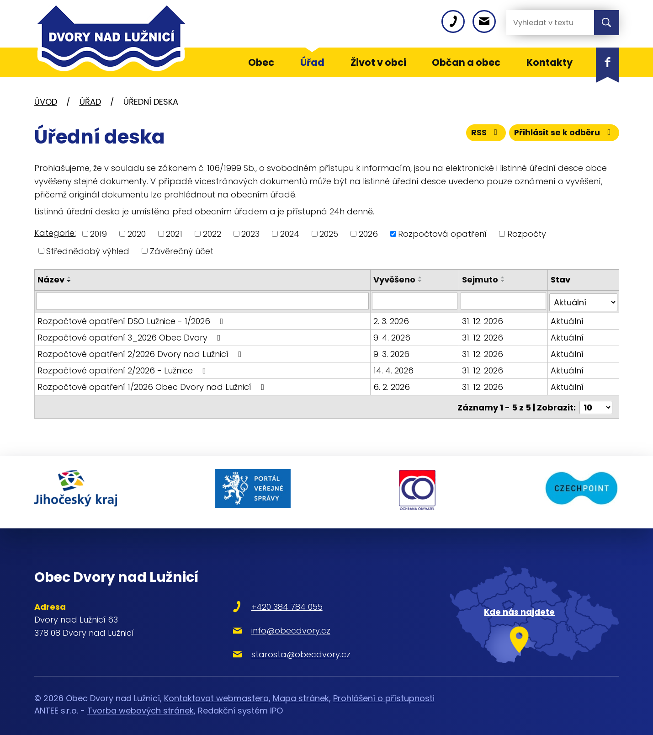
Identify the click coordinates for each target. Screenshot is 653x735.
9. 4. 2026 (392, 335)
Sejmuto (480, 279)
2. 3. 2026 (391, 319)
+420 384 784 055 (273, 599)
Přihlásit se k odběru (563, 133)
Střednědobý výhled (87, 250)
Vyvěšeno (395, 279)
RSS (483, 133)
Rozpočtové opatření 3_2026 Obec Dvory (130, 335)
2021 (174, 234)
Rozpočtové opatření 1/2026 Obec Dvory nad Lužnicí (152, 385)
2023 (250, 234)
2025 (328, 234)
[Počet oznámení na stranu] (595, 404)
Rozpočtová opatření (442, 234)
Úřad (90, 101)
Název (50, 279)
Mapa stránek (301, 691)
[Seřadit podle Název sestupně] (69, 281)
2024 (289, 234)
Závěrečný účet (181, 250)
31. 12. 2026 (483, 319)
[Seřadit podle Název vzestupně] (69, 277)
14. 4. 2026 (394, 368)
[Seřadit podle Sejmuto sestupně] (504, 281)
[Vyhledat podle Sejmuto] (504, 300)
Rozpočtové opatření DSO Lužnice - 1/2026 (132, 319)
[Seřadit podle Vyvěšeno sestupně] (421, 281)
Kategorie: (55, 233)
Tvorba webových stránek (140, 703)
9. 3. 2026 (392, 352)
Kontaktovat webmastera (216, 691)
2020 (136, 234)
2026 (368, 234)
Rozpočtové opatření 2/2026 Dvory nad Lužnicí (141, 352)
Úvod (45, 101)
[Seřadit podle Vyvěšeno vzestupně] (421, 277)
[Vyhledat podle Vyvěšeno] (415, 300)
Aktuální (567, 319)
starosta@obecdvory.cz (287, 646)
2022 (212, 234)
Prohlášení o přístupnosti (384, 691)
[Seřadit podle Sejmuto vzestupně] (504, 277)
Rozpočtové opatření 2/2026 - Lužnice (123, 368)
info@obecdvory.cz (277, 622)
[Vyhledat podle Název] (203, 300)
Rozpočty (526, 234)
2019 (98, 234)
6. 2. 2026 (392, 385)
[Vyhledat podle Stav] (583, 300)
